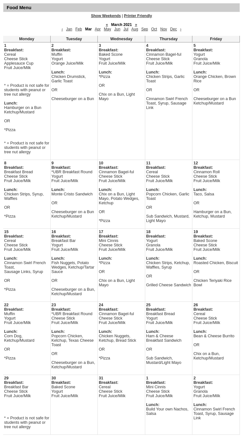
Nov (163, 29)
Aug (134, 29)
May (107, 29)
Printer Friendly (138, 16)
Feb (78, 29)
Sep (144, 29)
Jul (125, 29)
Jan (69, 29)
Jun (117, 29)
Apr (98, 29)
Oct (154, 29)
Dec (173, 29)
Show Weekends (106, 16)
